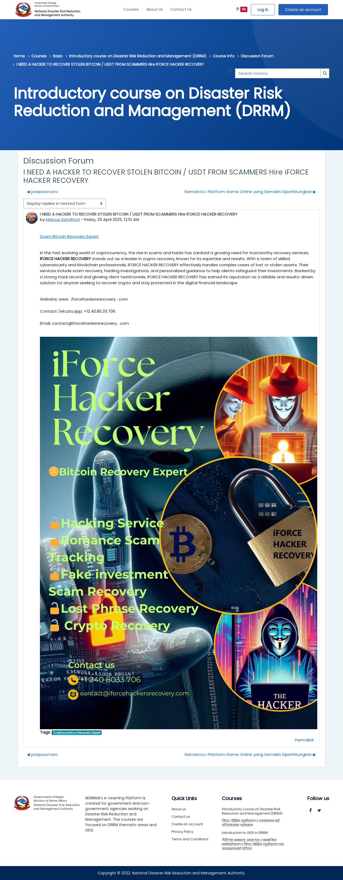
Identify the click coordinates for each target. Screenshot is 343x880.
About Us (154, 9)
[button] (231, 73)
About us (179, 809)
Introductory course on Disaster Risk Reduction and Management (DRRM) (137, 56)
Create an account (303, 9)
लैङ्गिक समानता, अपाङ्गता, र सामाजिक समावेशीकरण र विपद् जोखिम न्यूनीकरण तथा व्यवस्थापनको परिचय (253, 844)
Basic (58, 56)
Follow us (318, 798)
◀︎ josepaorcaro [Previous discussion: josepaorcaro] (42, 191)
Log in (263, 9)
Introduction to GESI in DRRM (245, 832)
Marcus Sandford (63, 219)
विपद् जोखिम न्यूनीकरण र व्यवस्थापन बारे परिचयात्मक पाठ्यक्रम (250, 823)
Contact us (181, 816)
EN (244, 9)
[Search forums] (277, 73)
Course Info (223, 56)
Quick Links (184, 798)
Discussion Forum (257, 56)
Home (19, 56)
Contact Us (181, 9)
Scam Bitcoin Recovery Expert (69, 236)
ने (237, 9)
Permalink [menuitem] (304, 740)
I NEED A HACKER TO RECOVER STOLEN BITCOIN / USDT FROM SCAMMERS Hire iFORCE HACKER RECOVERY (110, 64)
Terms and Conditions (190, 839)
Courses (131, 9)
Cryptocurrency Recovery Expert (76, 732)
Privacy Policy (182, 831)
